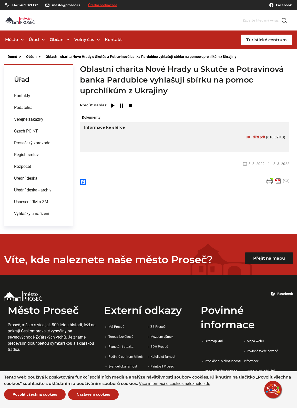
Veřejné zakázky (28, 119)
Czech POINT (26, 131)
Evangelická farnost (122, 366)
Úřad (34, 39)
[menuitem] (38, 95)
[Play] (112, 106)
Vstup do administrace (221, 371)
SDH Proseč (159, 346)
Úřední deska (25, 178)
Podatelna (23, 107)
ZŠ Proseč (158, 326)
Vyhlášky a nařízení (31, 213)
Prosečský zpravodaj (33, 142)
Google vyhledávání (261, 371)
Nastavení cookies (93, 394)
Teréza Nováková (120, 336)
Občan (57, 39)
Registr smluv (26, 154)
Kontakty (22, 95)
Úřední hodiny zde (102, 5)
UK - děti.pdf (255, 137)
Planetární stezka (121, 346)
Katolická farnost (162, 356)
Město (11, 39)
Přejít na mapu (269, 258)
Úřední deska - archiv (33, 189)
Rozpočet (22, 166)
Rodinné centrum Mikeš (125, 356)
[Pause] (121, 106)
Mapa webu (255, 341)
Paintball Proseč (162, 366)
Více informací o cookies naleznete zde (174, 384)
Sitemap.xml (214, 341)
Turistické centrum (266, 39)
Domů (12, 56)
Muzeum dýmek (161, 336)
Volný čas (84, 39)
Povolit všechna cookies (35, 394)
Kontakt (113, 39)
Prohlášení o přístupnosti (223, 361)
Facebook (280, 5)
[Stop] (130, 106)
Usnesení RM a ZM (31, 201)
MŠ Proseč (116, 326)
